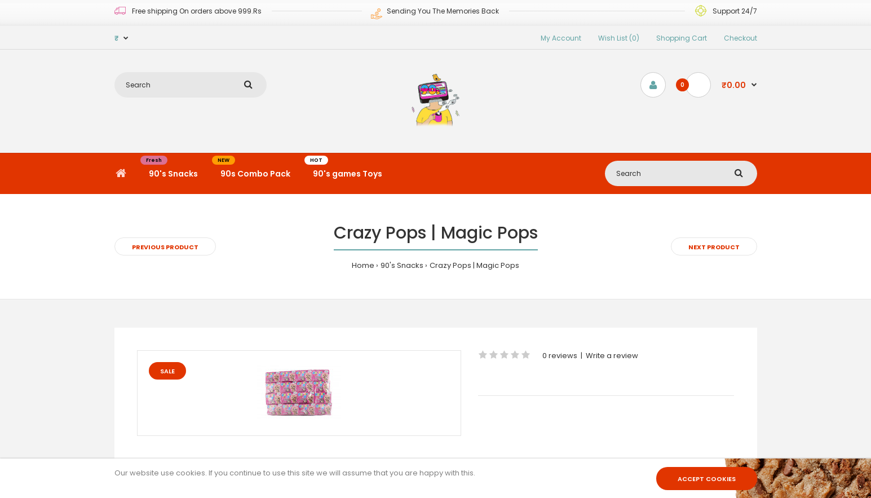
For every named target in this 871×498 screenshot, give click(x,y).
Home (363, 265)
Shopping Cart (681, 38)
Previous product (165, 247)
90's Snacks (402, 265)
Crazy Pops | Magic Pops (474, 265)
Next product (714, 247)
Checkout (740, 38)
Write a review (612, 355)
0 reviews (559, 355)
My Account (561, 38)
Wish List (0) (618, 38)
